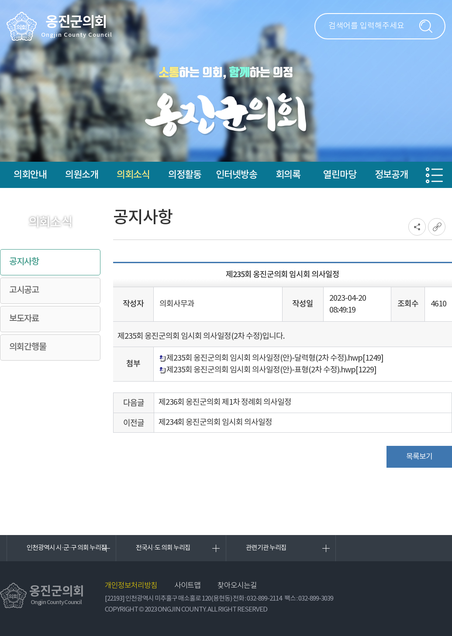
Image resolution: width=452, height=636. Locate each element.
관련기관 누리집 (266, 548)
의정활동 (184, 175)
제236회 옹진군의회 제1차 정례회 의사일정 (225, 402)
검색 (425, 26)
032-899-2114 (264, 598)
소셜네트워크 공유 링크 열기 (417, 227)
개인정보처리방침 (131, 586)
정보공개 (391, 175)
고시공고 (24, 290)
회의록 (288, 175)
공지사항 (24, 262)
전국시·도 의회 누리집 (163, 548)
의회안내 (30, 175)
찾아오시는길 (237, 586)
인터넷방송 (236, 175)
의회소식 (133, 175)
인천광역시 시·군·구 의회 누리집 (67, 548)
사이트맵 (187, 586)
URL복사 (436, 227)
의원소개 (81, 175)
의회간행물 (27, 347)
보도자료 (24, 318)
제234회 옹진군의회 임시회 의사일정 (215, 422)
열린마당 (339, 175)
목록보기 (419, 456)
